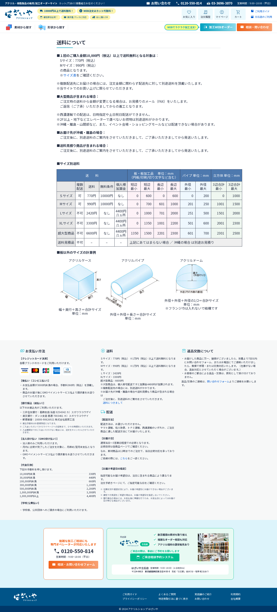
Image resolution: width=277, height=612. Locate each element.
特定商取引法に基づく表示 (173, 598)
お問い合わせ (158, 3)
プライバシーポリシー (134, 598)
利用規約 (236, 594)
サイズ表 (69, 75)
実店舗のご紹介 (203, 594)
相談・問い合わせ (254, 27)
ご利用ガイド (129, 594)
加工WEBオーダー (218, 27)
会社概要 (236, 598)
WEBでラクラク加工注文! (181, 27)
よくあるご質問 (167, 594)
